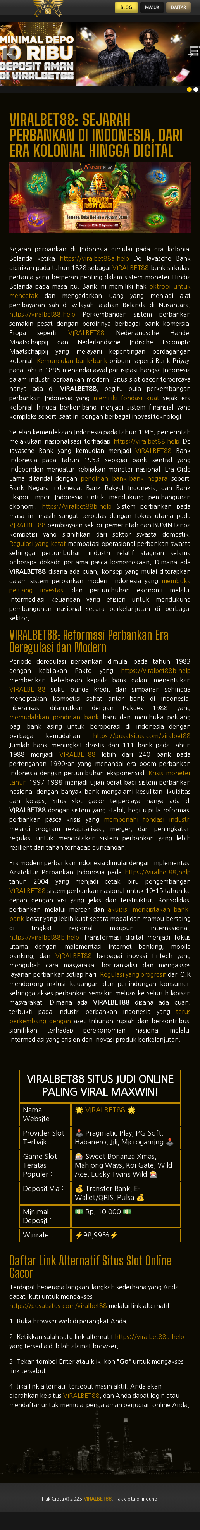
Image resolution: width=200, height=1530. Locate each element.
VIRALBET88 (130, 277)
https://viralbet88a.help (94, 268)
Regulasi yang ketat (37, 553)
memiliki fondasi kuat (126, 407)
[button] (9, 64)
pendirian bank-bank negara (124, 488)
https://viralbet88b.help (77, 516)
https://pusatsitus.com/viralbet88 (142, 745)
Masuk (133, 12)
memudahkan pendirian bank (54, 727)
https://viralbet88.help (42, 324)
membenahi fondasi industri (147, 829)
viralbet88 (96, 1510)
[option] (189, 99)
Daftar (172, 12)
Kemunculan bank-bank (72, 370)
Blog (97, 12)
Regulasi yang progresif (133, 984)
